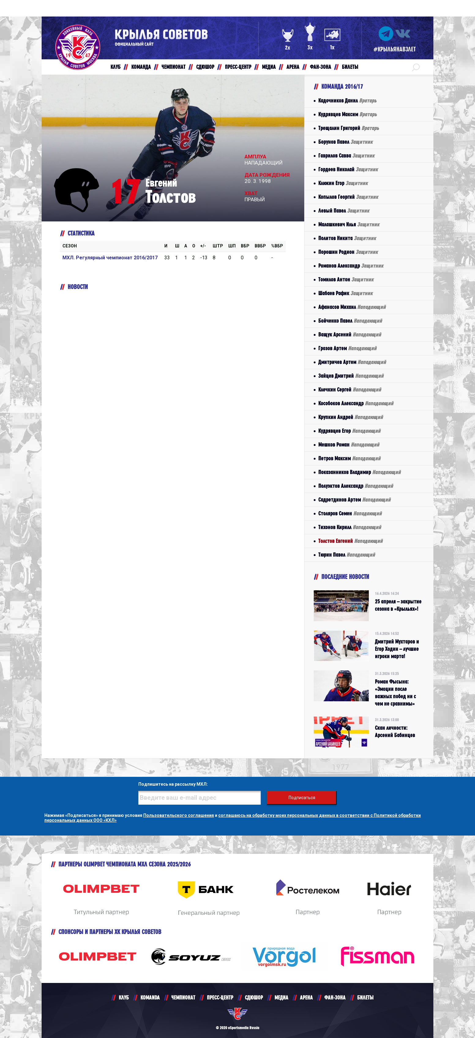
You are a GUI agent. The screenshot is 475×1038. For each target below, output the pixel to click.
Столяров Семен (350, 513)
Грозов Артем (347, 348)
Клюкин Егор (343, 183)
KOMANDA (150, 997)
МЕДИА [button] (269, 67)
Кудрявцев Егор (349, 431)
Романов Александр (350, 266)
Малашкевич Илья (348, 224)
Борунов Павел (345, 142)
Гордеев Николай (348, 169)
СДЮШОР (254, 997)
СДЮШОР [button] (205, 67)
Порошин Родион (348, 252)
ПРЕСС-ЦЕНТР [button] (238, 67)
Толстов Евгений (350, 541)
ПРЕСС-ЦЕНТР (220, 997)
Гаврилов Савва (346, 155)
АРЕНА (306, 997)
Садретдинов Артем (354, 499)
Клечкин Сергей (349, 389)
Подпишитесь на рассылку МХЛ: (173, 784)
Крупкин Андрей (350, 417)
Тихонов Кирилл (349, 527)
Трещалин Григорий (348, 128)
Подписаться (302, 797)
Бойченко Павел (350, 321)
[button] (416, 67)
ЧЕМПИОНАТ (183, 997)
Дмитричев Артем (352, 362)
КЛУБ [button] (115, 67)
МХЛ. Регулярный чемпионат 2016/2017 (110, 258)
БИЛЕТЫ (365, 997)
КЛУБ (124, 997)
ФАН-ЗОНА (335, 997)
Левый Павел (343, 210)
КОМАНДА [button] (141, 67)
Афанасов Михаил (352, 307)
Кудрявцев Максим (347, 114)
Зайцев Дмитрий (350, 376)
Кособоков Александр (355, 403)
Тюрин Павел (346, 555)
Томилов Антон (345, 279)
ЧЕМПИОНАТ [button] (173, 67)
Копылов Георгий (348, 197)
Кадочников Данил (347, 100)
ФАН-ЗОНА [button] (320, 67)
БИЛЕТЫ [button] (350, 67)
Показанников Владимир (359, 472)
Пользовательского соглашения (178, 815)
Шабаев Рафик (345, 293)
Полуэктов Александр (355, 486)
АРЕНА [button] (292, 67)
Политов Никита (347, 238)
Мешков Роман (348, 444)
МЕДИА (281, 997)
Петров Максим (349, 458)
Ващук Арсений (349, 334)
